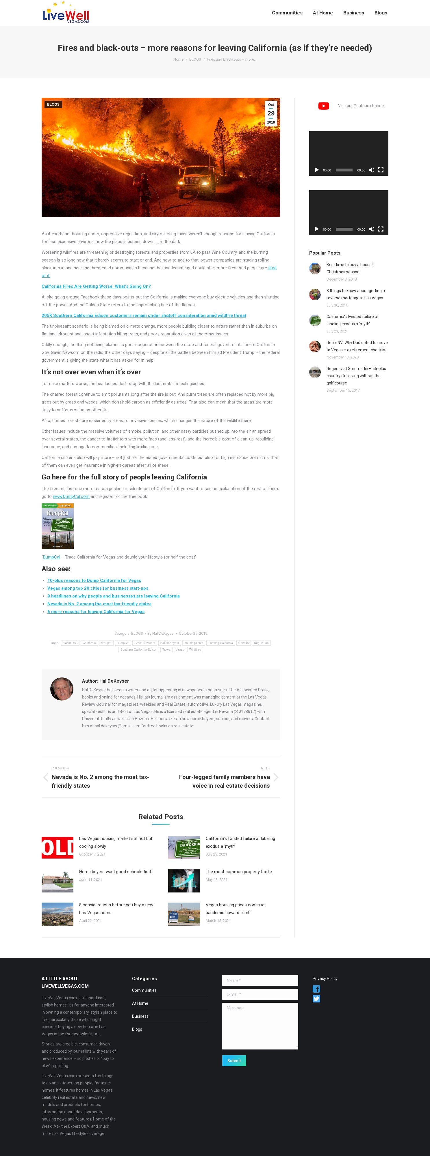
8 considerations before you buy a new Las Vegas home (116, 908)
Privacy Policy (325, 978)
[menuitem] (287, 13)
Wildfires (195, 649)
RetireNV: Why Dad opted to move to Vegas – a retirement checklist (357, 346)
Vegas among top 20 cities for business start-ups (97, 588)
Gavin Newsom (144, 643)
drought (106, 643)
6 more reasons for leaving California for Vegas (95, 611)
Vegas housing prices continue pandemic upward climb (235, 908)
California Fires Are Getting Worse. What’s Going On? (96, 286)
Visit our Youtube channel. (347, 105)
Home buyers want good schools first (115, 871)
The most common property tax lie (239, 871)
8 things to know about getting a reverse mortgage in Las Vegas (356, 294)
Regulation (261, 643)
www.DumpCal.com (71, 496)
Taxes (166, 649)
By (161, 633)
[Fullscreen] (381, 170)
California (89, 643)
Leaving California (220, 643)
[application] (348, 153)
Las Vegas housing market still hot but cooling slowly (115, 842)
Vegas (180, 649)
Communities (144, 990)
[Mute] (372, 170)
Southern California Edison (139, 649)
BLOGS (53, 104)
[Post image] (57, 847)
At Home (140, 1003)
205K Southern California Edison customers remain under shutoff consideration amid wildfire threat (144, 315)
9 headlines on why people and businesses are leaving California (113, 596)
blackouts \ (70, 643)
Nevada (243, 643)
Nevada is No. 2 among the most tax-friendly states (99, 603)
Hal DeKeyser (169, 643)
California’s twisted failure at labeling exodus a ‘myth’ (240, 842)
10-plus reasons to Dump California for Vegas (94, 580)
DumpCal (51, 557)
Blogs (137, 1029)
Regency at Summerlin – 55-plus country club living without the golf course (356, 375)
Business (140, 1016)
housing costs (193, 643)
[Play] (317, 170)
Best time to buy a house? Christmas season (350, 268)
